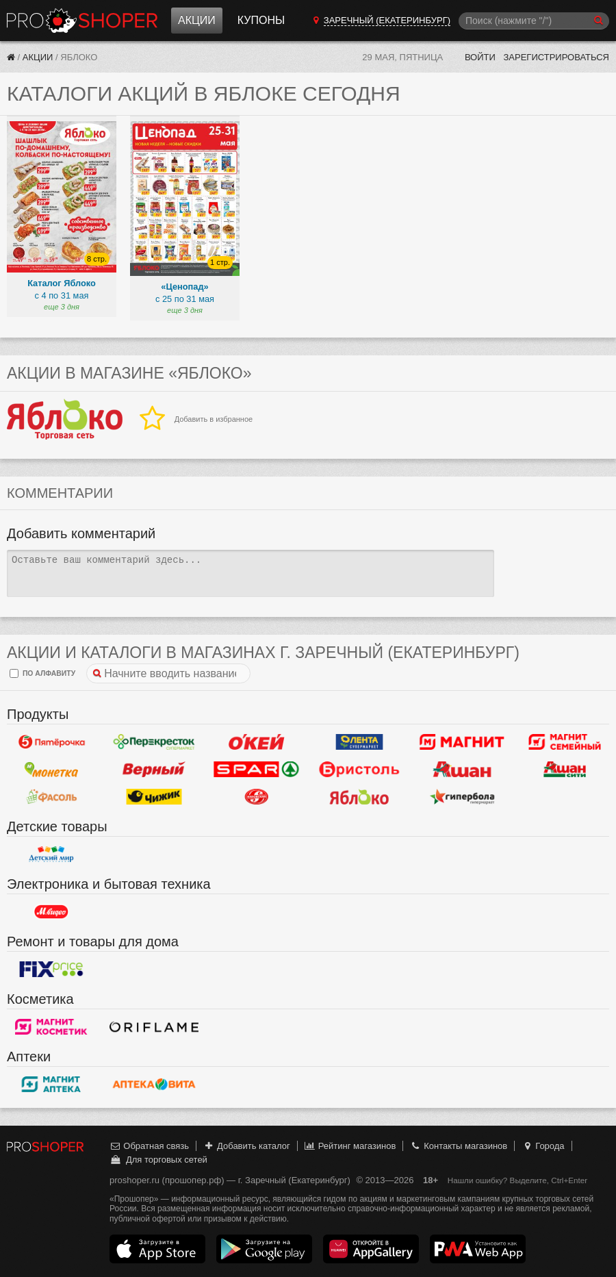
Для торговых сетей (158, 1159)
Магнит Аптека (51, 1084)
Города (543, 1146)
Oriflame (154, 1026)
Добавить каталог (246, 1146)
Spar (256, 769)
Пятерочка (51, 741)
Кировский (256, 796)
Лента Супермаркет (359, 741)
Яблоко (359, 796)
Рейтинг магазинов (350, 1146)
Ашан (462, 769)
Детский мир (51, 854)
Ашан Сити (564, 769)
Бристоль (359, 769)
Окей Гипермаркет (256, 741)
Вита (154, 1084)
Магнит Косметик (51, 1026)
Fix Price (51, 969)
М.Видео (51, 911)
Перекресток (154, 741)
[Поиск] (534, 20)
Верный (154, 769)
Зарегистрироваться (556, 57)
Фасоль (51, 796)
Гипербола (462, 796)
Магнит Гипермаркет (564, 741)
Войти (480, 57)
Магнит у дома (462, 741)
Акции (197, 20)
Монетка (51, 769)
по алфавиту (42, 673)
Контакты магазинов (458, 1146)
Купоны (261, 20)
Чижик (154, 796)
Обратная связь (149, 1146)
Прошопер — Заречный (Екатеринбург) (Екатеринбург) (82, 20)
